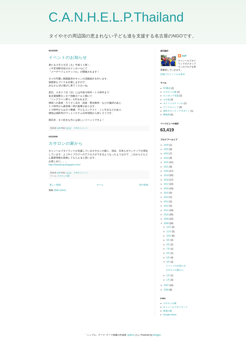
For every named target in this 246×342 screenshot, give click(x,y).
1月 (168, 280)
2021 (166, 166)
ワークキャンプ (171, 107)
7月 (168, 248)
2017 (166, 184)
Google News (170, 314)
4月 (168, 262)
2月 (168, 275)
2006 (166, 289)
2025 (166, 149)
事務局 (166, 114)
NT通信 (167, 88)
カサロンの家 (63, 176)
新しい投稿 (55, 184)
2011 (166, 210)
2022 (166, 162)
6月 (168, 253)
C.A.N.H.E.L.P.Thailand (116, 17)
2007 (166, 285)
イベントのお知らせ (68, 57)
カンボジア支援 (171, 95)
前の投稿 (143, 184)
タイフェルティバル (173, 103)
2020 (166, 171)
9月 (168, 240)
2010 (166, 214)
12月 (169, 227)
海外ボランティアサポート (176, 111)
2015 (166, 192)
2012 (166, 205)
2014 (166, 197)
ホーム (100, 184)
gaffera (130, 335)
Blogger (157, 335)
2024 (166, 153)
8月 (168, 244)
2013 (166, 201)
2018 (166, 179)
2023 (166, 158)
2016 (166, 188)
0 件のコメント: (81, 128)
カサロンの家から (66, 143)
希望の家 (167, 311)
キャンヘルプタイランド (175, 307)
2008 (166, 223)
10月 (169, 235)
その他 (166, 99)
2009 (166, 219)
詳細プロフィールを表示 (172, 74)
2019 (166, 175)
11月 (169, 231)
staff (184, 56)
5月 (168, 257)
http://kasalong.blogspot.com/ (65, 164)
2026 (166, 145)
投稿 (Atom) (60, 190)
